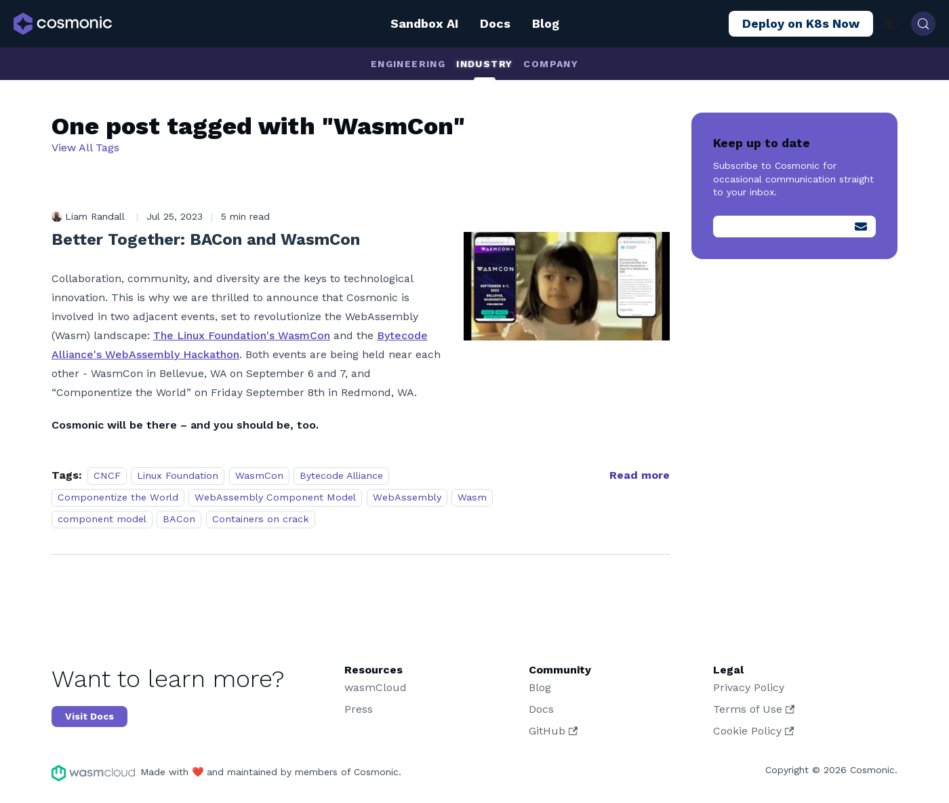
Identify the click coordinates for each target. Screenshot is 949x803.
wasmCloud (375, 687)
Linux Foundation (177, 475)
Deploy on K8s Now (801, 23)
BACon (179, 518)
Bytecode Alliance (341, 475)
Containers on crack (260, 518)
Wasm (472, 497)
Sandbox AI (424, 23)
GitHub (553, 730)
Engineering (408, 63)
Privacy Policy (748, 687)
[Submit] (861, 226)
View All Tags (85, 147)
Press (358, 709)
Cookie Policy (753, 730)
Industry (484, 63)
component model (102, 518)
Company (550, 63)
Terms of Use (753, 709)
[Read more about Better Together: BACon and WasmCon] (639, 475)
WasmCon (259, 475)
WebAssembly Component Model (275, 497)
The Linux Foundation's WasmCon (241, 335)
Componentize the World (118, 497)
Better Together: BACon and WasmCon (206, 239)
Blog (545, 23)
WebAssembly (407, 497)
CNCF (107, 475)
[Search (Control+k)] (923, 24)
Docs (495, 23)
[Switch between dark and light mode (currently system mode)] (892, 24)
